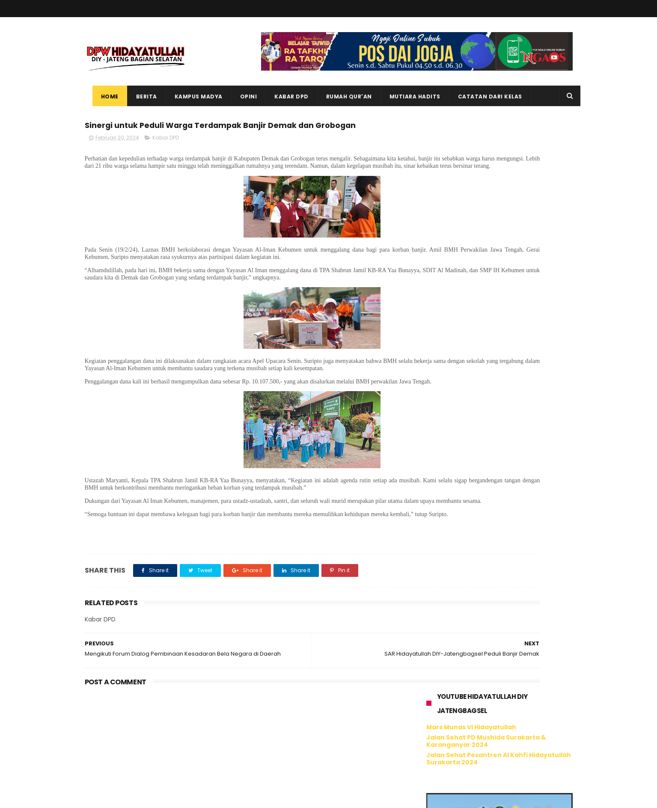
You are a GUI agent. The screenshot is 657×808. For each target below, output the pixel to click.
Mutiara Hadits (407, 96)
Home (102, 96)
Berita (138, 96)
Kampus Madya (191, 96)
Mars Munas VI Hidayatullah (471, 157)
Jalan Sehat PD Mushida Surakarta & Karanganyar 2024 (486, 170)
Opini (241, 96)
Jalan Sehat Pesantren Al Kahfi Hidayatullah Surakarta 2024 (498, 188)
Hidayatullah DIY (471, 711)
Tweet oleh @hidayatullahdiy (469, 734)
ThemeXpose (132, 797)
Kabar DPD (284, 96)
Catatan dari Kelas (482, 96)
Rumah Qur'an (341, 96)
